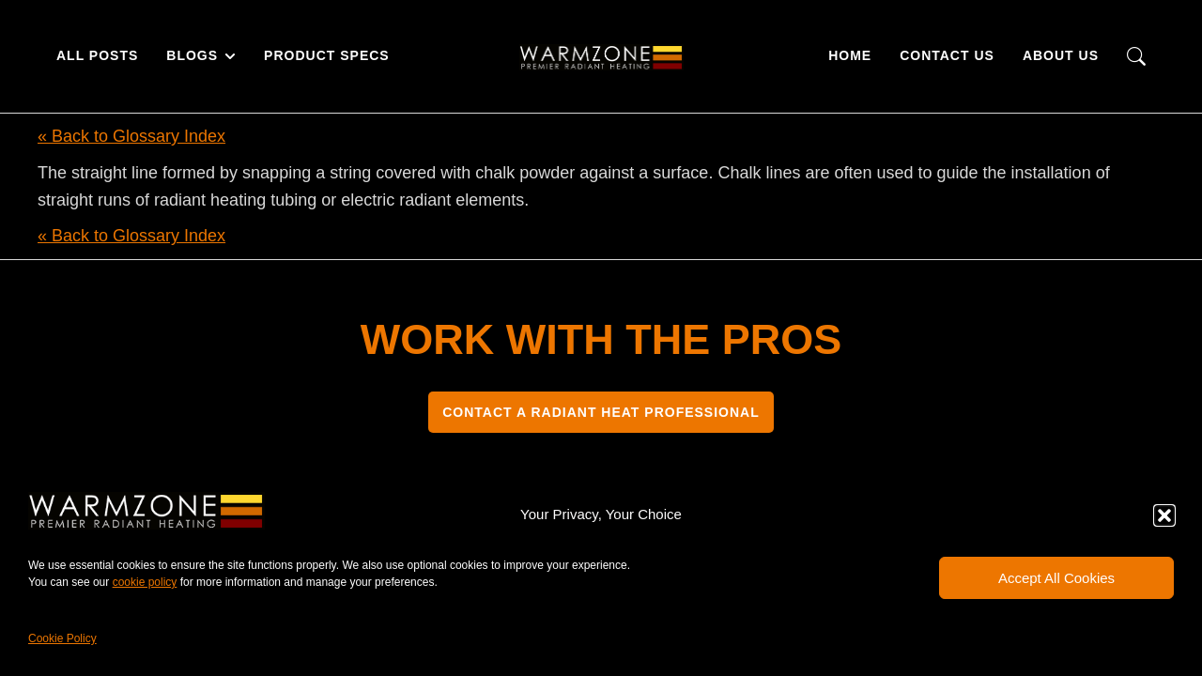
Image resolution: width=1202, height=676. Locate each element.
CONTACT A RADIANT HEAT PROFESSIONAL (601, 412)
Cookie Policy (62, 638)
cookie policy (145, 582)
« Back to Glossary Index (131, 136)
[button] (1164, 515)
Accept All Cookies (1056, 578)
